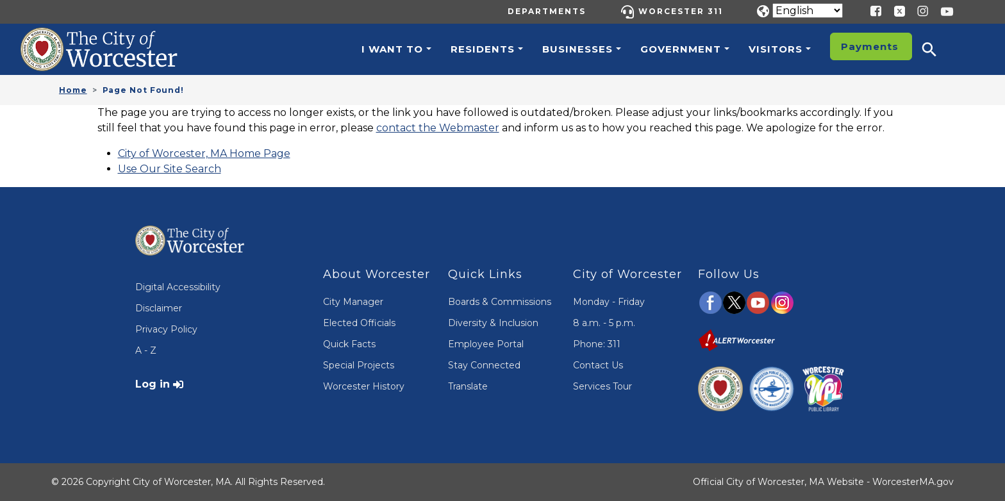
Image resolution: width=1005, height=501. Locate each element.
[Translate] (807, 10)
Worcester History (363, 386)
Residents (483, 49)
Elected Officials (359, 323)
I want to (392, 49)
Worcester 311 (680, 11)
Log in (152, 384)
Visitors (775, 49)
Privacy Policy (166, 329)
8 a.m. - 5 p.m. (604, 323)
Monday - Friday (609, 302)
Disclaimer (158, 308)
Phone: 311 (596, 344)
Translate (468, 386)
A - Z (145, 350)
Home (73, 90)
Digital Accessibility (177, 287)
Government (680, 49)
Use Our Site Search (169, 169)
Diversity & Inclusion (493, 323)
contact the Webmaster (437, 128)
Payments (870, 46)
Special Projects (358, 365)
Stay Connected (484, 365)
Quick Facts (349, 344)
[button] (938, 49)
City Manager (353, 302)
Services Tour (602, 386)
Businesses (577, 49)
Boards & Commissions (499, 302)
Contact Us (598, 365)
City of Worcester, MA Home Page (204, 153)
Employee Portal (486, 344)
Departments (547, 11)
